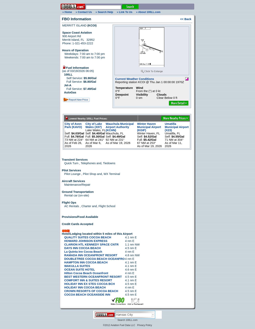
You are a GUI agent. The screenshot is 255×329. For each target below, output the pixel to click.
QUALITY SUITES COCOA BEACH (87, 237)
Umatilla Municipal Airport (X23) (177, 127)
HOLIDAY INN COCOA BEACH (85, 287)
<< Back (185, 19)
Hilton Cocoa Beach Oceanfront (86, 273)
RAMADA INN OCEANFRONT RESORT (91, 255)
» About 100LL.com (148, 12)
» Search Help (104, 12)
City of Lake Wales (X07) (93, 125)
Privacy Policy (144, 325)
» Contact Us (84, 12)
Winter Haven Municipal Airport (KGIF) (149, 127)
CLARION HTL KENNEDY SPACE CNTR (91, 244)
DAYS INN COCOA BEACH (82, 248)
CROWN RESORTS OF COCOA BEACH (91, 291)
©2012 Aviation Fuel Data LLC (119, 325)
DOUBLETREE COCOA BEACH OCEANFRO (94, 258)
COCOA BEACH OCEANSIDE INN (87, 294)
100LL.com (131, 320)
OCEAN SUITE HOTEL (79, 269)
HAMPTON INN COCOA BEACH (86, 262)
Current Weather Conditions (134, 79)
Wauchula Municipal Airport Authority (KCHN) (120, 127)
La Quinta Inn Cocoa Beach (83, 251)
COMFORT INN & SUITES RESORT (88, 280)
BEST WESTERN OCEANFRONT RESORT (93, 276)
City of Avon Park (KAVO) (73, 125)
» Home (66, 12)
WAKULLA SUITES (77, 266)
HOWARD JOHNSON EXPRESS (86, 241)
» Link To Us (124, 12)
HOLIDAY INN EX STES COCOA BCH (89, 283)
